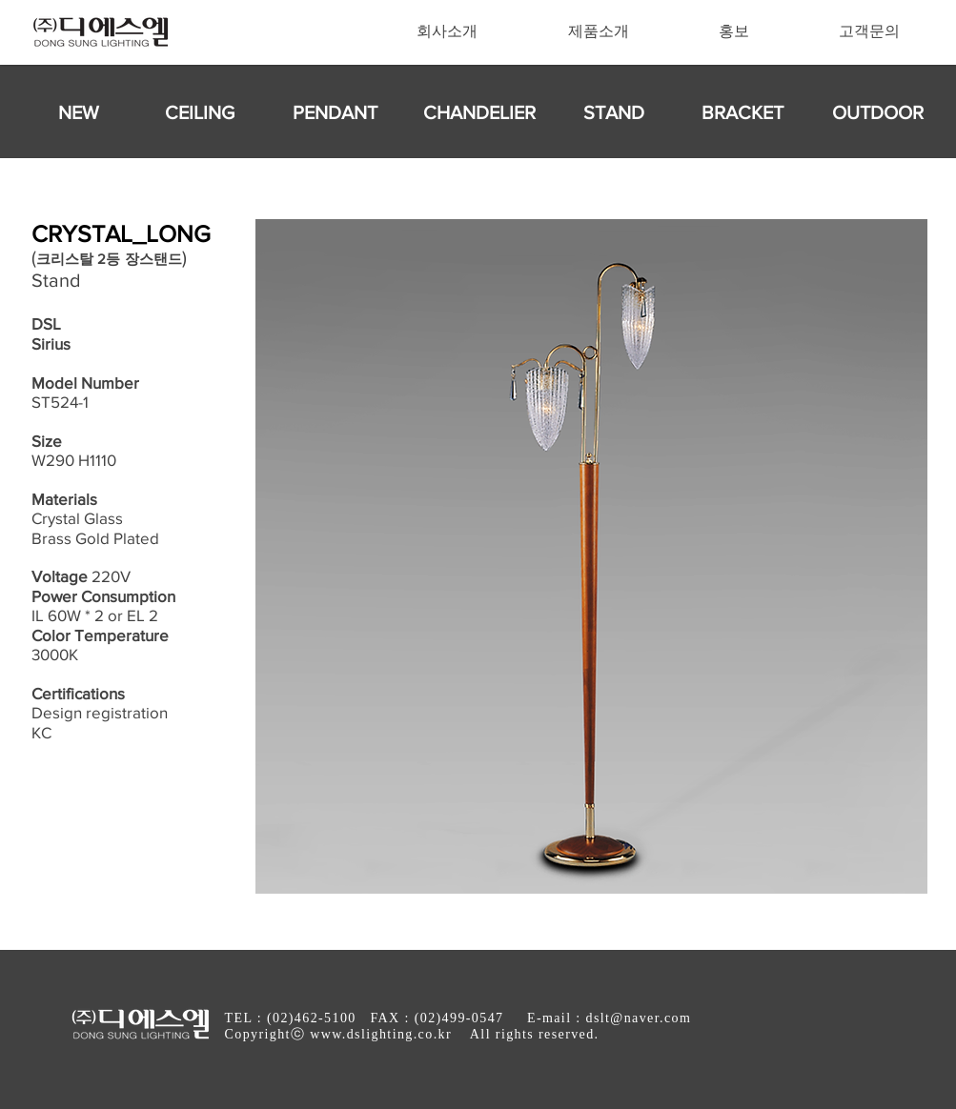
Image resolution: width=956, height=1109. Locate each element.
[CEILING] (200, 112)
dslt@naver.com (639, 1018)
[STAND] (614, 112)
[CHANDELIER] (479, 112)
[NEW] (79, 112)
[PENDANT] (335, 112)
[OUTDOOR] (878, 112)
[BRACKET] (742, 112)
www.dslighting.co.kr (381, 1034)
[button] (447, 31)
